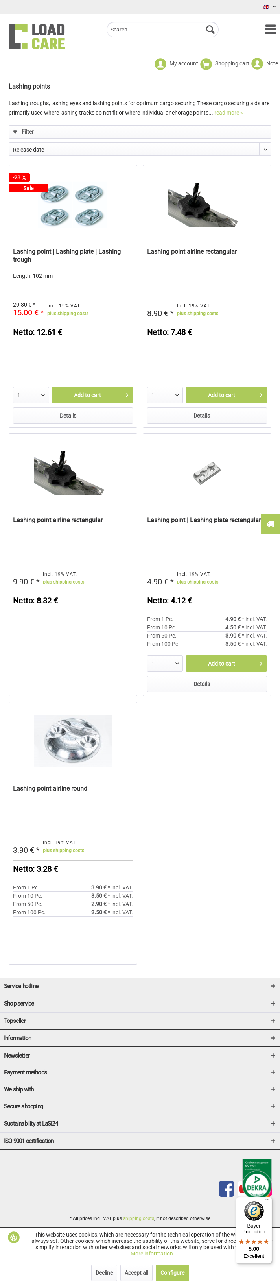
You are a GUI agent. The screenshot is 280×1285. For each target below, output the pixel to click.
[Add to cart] (92, 395)
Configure (172, 1273)
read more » (228, 112)
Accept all (136, 1273)
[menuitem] (266, 29)
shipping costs (138, 1218)
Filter (23, 132)
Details (68, 415)
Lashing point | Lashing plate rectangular (204, 520)
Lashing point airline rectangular (192, 251)
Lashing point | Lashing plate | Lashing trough (67, 255)
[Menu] (266, 29)
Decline (104, 1273)
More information (152, 1253)
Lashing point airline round (50, 788)
